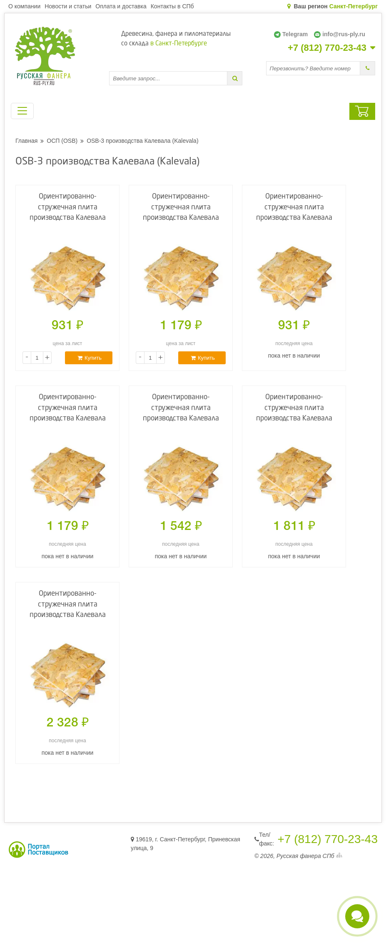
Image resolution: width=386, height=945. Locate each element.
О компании (24, 6)
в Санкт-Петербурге (178, 44)
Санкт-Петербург (353, 6)
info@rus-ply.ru (339, 34)
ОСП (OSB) (62, 140)
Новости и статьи (68, 6)
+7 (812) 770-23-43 (327, 48)
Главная (26, 140)
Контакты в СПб (172, 6)
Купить (89, 358)
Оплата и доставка (120, 6)
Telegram (291, 34)
